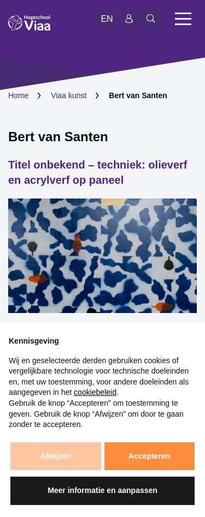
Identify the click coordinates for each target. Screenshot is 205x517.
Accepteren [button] (149, 456)
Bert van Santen (58, 136)
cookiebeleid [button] (95, 392)
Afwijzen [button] (55, 456)
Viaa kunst (68, 95)
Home (18, 95)
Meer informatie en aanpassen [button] (102, 490)
